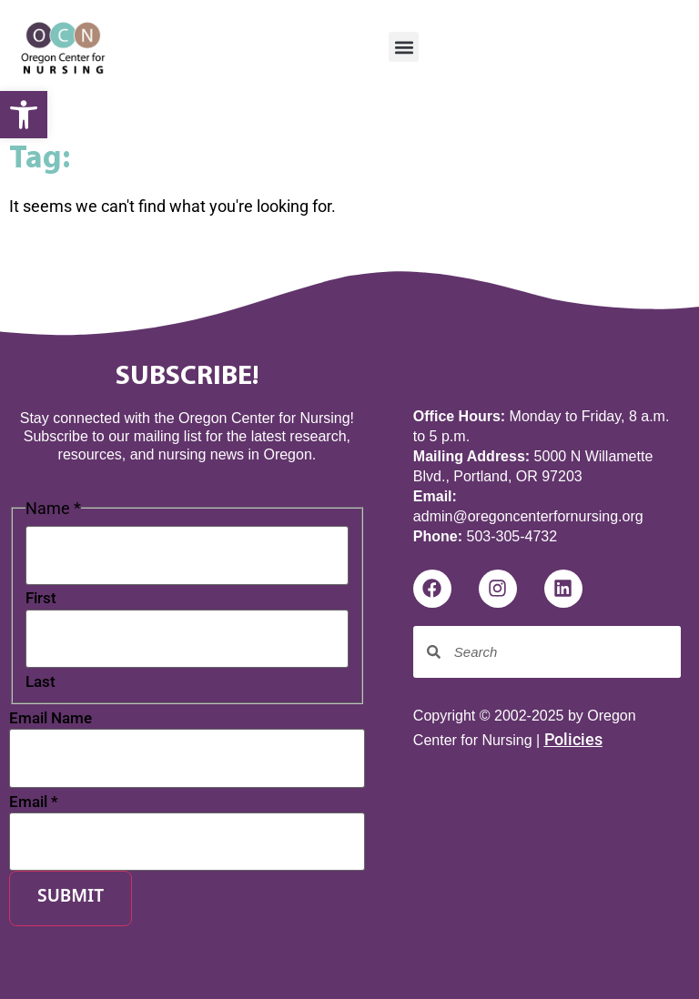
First (40, 598)
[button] (404, 47)
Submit (70, 897)
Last (40, 682)
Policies (573, 739)
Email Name (50, 718)
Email (33, 802)
